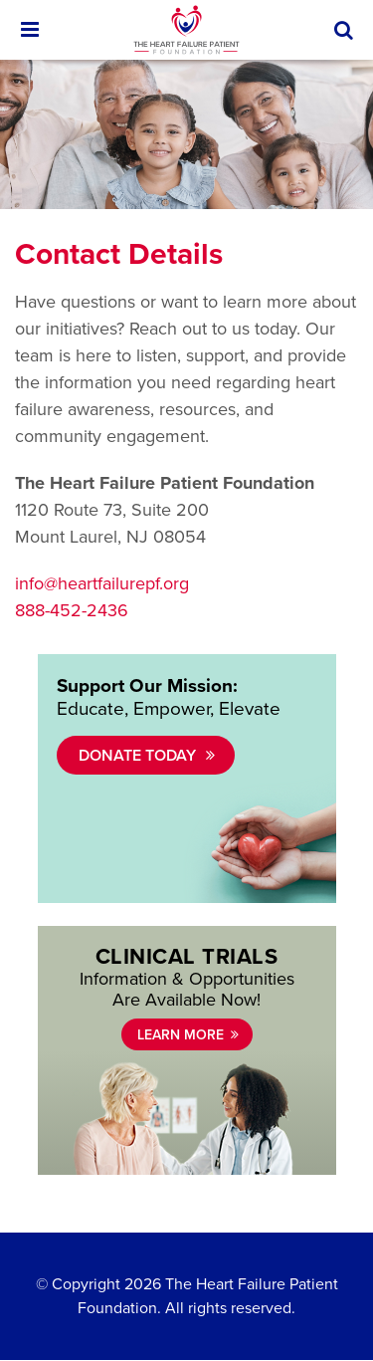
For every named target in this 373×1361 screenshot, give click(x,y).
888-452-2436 (71, 610)
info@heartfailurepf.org (102, 583)
